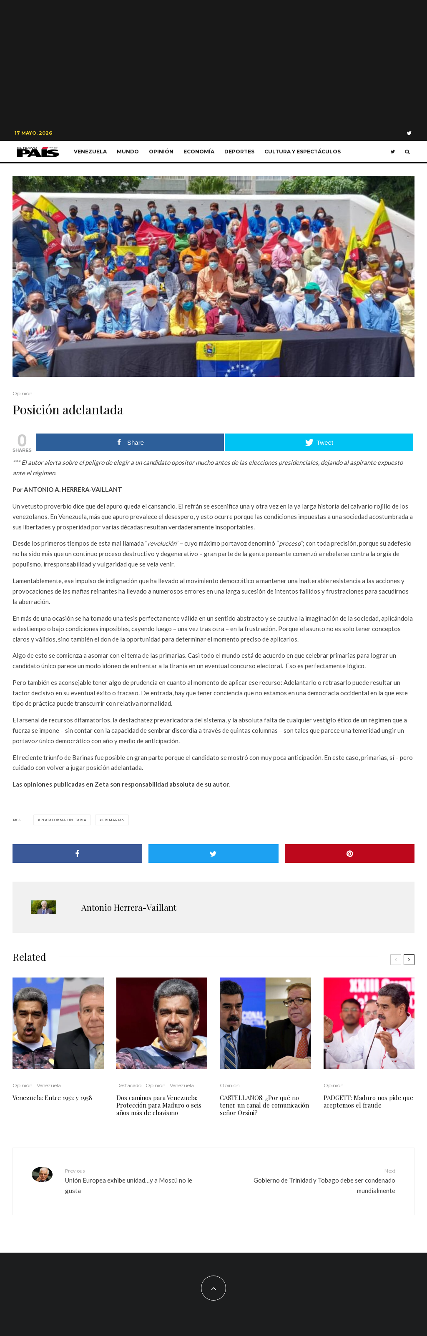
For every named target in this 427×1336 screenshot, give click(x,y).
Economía (198, 151)
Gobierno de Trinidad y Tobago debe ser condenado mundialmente (324, 1180)
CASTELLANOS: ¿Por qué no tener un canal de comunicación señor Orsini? (264, 1105)
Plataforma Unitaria (63, 820)
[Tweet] (213, 853)
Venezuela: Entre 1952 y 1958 (52, 1097)
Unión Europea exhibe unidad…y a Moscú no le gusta (136, 1180)
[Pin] (349, 853)
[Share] (77, 853)
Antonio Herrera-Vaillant (128, 907)
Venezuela (90, 151)
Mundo (128, 151)
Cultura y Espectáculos (302, 151)
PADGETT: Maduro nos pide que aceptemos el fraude (368, 1101)
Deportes (239, 151)
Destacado (128, 1085)
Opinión (161, 151)
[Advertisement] (213, 62)
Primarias (113, 820)
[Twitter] (409, 133)
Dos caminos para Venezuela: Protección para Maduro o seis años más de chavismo (158, 1105)
